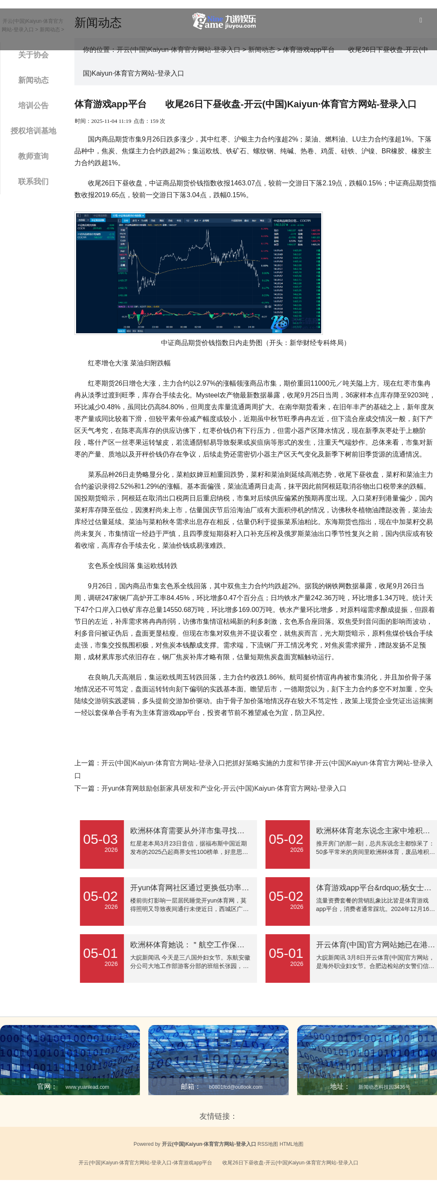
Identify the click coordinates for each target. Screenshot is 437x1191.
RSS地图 (267, 1144)
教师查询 (33, 156)
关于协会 (33, 55)
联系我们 (33, 181)
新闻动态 (33, 80)
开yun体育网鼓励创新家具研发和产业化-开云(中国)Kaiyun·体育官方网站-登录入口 (224, 788)
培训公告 (33, 105)
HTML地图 (291, 1144)
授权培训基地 (33, 131)
